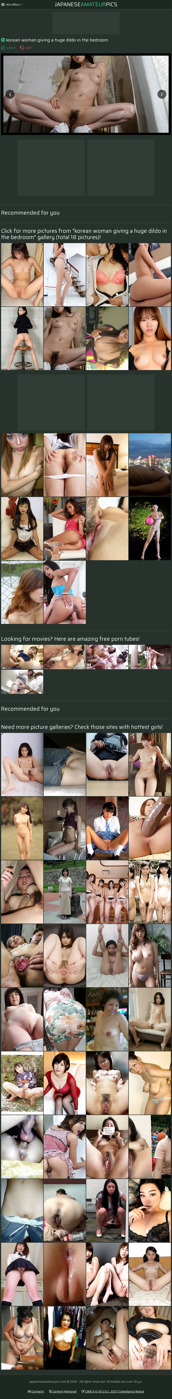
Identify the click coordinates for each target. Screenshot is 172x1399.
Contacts (36, 1391)
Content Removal (62, 1391)
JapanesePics (86, 4)
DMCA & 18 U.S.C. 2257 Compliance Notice (113, 1391)
